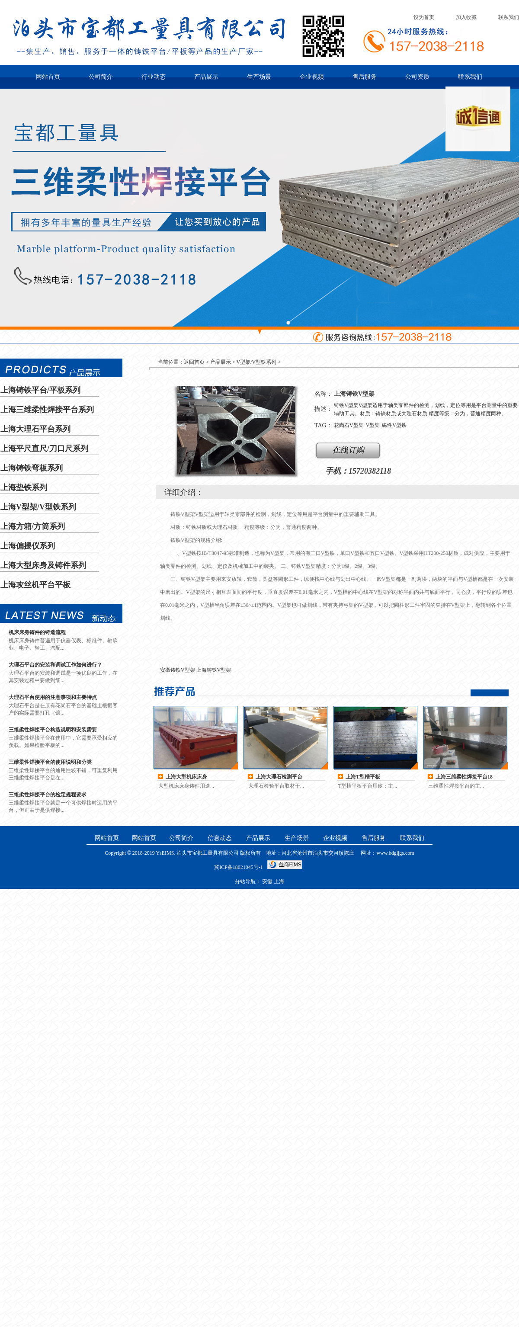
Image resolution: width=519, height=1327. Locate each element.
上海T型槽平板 (363, 777)
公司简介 (101, 77)
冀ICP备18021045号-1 (238, 867)
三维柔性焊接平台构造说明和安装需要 (53, 730)
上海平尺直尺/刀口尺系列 (44, 448)
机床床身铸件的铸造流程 (37, 632)
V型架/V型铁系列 (257, 362)
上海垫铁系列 (23, 487)
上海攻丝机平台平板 (35, 584)
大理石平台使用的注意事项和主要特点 (53, 697)
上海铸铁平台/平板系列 (40, 390)
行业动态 (153, 77)
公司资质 (417, 77)
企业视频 (312, 77)
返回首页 (194, 362)
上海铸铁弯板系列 (31, 468)
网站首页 (48, 77)
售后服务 (364, 77)
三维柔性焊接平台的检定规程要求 (47, 795)
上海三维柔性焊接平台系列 (47, 409)
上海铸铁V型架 (213, 670)
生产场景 (259, 77)
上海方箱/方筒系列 (32, 526)
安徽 (267, 881)
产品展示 (206, 77)
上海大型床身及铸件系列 (43, 565)
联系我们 (508, 17)
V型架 (373, 425)
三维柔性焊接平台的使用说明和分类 (50, 762)
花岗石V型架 (349, 425)
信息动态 (220, 838)
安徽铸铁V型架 (177, 670)
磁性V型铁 (394, 425)
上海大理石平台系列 (35, 429)
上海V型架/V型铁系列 (38, 507)
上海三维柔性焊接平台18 (464, 777)
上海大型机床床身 (186, 777)
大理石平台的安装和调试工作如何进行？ (55, 665)
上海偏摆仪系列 (27, 546)
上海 (279, 881)
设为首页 (423, 17)
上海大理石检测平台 (279, 777)
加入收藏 (466, 17)
